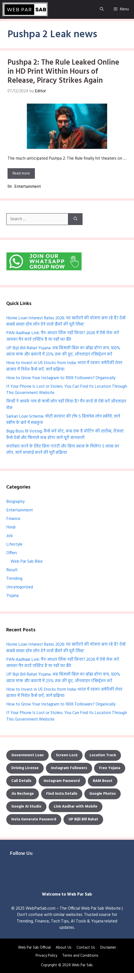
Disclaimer (108, 948)
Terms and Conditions (80, 956)
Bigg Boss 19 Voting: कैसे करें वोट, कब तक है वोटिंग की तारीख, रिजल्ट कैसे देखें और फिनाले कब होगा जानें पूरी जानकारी (65, 434)
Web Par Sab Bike (27, 561)
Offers (11, 553)
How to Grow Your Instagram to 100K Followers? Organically (60, 378)
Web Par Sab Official (34, 948)
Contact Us (86, 948)
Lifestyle (14, 544)
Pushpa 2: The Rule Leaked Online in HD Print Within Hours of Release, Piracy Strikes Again (63, 72)
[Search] (75, 219)
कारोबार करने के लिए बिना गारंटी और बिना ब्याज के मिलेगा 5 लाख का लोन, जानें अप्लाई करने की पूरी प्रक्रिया (62, 449)
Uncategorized (19, 587)
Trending (14, 578)
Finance (13, 518)
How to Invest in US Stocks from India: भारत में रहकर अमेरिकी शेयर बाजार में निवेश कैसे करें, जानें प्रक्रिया (64, 366)
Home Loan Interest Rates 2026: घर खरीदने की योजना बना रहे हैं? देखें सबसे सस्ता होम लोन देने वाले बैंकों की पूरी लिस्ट (65, 321)
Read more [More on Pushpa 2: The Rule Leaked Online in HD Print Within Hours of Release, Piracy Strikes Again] (21, 173)
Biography (15, 501)
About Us (64, 948)
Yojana (12, 595)
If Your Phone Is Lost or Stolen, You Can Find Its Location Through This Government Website (66, 389)
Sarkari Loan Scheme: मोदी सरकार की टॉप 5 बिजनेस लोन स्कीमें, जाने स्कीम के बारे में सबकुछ (63, 419)
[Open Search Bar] (102, 9)
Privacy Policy (46, 956)
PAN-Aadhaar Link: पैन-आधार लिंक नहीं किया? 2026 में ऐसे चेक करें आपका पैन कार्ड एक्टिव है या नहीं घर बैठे (62, 336)
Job (9, 536)
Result (12, 570)
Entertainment (27, 186)
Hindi (11, 527)
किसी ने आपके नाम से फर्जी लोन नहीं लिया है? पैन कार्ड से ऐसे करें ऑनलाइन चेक (66, 404)
